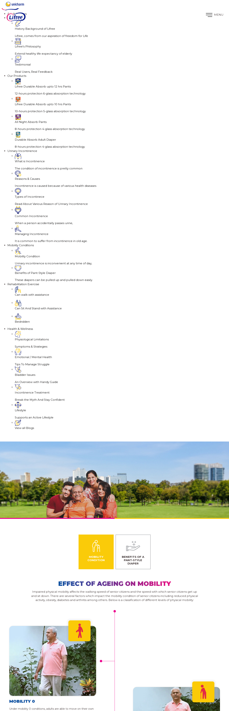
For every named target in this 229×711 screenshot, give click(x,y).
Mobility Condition (96, 550)
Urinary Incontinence (22, 151)
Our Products (16, 76)
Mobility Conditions (20, 245)
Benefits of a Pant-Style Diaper (133, 552)
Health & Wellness (20, 329)
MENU (214, 15)
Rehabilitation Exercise (23, 284)
